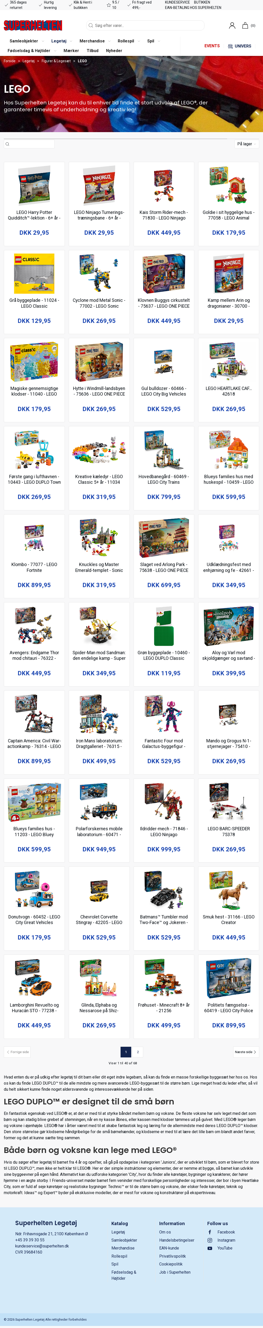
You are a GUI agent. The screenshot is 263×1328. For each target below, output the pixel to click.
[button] (27, 41)
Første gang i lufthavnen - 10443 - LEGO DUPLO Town (34, 482)
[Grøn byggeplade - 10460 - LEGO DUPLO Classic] (164, 627)
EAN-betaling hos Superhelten (193, 8)
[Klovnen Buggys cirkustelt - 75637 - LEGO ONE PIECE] (164, 274)
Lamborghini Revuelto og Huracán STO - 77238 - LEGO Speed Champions (34, 1012)
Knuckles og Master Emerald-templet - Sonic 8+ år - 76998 (99, 571)
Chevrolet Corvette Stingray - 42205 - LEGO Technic (99, 924)
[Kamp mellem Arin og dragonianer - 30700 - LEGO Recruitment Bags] (228, 274)
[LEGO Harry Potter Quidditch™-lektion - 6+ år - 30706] (34, 186)
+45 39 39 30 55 (30, 1242)
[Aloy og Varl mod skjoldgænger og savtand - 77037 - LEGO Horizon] (228, 627)
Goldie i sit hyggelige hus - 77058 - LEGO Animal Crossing (229, 218)
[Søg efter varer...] (32, 144)
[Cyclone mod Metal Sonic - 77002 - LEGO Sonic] (99, 274)
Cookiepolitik (171, 1266)
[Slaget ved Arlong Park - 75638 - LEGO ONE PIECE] (164, 539)
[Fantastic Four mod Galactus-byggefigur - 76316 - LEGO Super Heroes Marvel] (164, 715)
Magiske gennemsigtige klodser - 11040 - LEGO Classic (34, 394)
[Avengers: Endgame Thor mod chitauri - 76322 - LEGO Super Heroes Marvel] (34, 627)
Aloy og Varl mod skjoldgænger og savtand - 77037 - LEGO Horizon (228, 659)
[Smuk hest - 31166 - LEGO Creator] (228, 892)
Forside (10, 61)
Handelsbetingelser (176, 1242)
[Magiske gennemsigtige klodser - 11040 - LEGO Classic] (34, 362)
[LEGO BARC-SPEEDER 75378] (228, 804)
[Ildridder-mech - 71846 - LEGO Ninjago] (164, 804)
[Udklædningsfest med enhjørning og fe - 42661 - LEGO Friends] (228, 539)
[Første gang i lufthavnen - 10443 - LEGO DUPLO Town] (34, 451)
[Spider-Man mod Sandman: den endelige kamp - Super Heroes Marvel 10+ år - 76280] (99, 627)
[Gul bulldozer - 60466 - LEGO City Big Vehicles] (164, 362)
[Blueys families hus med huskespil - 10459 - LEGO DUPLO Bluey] (228, 451)
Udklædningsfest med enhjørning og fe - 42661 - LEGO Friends (228, 571)
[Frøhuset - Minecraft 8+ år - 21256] (164, 980)
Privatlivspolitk (172, 1258)
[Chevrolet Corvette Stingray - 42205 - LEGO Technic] (99, 892)
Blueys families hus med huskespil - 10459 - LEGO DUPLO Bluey (229, 482)
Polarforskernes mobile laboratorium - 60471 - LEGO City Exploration (99, 835)
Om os (165, 1234)
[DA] (33, 25)
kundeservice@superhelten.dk (42, 1248)
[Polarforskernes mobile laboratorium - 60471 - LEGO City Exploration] (99, 804)
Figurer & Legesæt (56, 61)
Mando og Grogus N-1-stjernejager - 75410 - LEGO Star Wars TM (228, 747)
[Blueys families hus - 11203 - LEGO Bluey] (34, 804)
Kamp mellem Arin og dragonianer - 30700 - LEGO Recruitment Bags (228, 306)
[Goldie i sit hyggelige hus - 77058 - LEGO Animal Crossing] (228, 186)
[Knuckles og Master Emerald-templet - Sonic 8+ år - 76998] (99, 539)
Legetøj (29, 61)
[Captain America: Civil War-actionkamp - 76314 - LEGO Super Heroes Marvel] (34, 715)
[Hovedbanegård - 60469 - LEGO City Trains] (164, 451)
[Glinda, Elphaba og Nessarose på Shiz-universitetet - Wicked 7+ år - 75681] (99, 980)
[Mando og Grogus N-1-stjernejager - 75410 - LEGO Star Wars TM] (228, 715)
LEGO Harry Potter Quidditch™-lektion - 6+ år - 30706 (34, 218)
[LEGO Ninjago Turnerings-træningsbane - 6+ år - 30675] (99, 186)
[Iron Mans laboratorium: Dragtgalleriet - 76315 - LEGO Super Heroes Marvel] (99, 715)
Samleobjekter (124, 1242)
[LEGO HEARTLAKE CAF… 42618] (228, 362)
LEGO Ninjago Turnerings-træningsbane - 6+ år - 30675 (99, 218)
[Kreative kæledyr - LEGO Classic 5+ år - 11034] (99, 451)
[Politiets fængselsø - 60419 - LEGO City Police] (228, 980)
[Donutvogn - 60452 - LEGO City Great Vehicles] (34, 892)
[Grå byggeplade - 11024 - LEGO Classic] (34, 274)
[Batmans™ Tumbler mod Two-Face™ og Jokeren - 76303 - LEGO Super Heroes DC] (164, 892)
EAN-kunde (169, 1250)
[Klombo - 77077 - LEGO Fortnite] (34, 539)
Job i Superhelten (175, 1274)
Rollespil (119, 1258)
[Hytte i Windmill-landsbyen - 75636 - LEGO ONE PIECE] (99, 362)
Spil (114, 1266)
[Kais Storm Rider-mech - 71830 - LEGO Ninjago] (164, 186)
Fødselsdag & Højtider (123, 1277)
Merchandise (123, 1250)
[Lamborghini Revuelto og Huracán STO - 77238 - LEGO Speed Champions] (34, 980)
